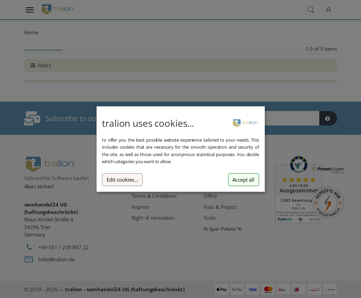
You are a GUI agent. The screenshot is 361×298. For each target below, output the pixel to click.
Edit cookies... (122, 179)
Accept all (243, 179)
